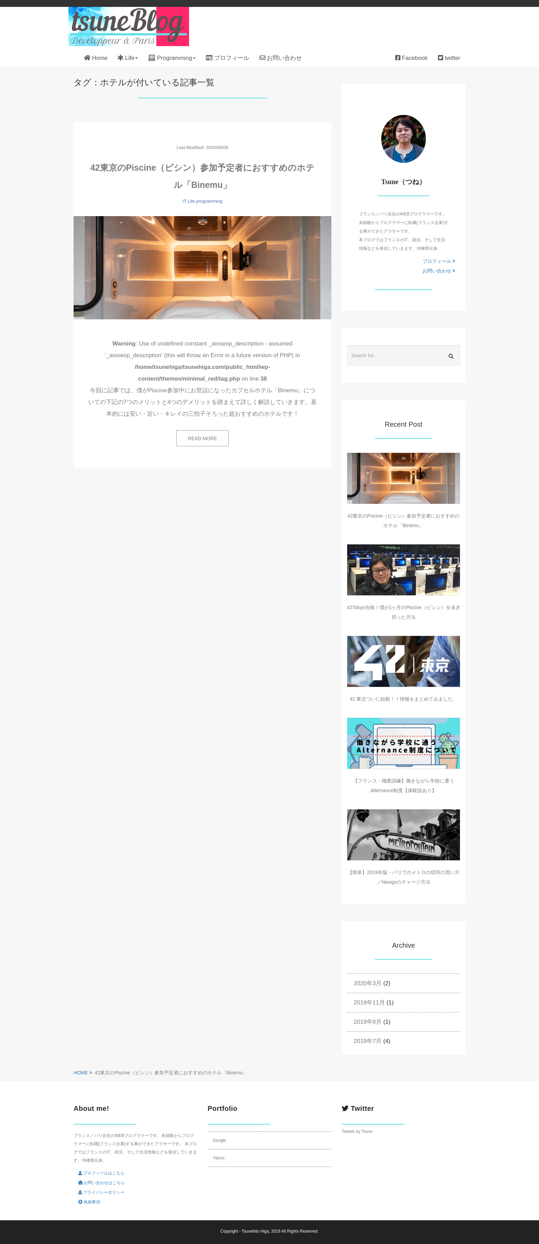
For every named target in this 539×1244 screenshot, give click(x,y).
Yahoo (218, 1158)
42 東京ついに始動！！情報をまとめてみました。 (403, 699)
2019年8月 (368, 1022)
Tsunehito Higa (255, 1231)
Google (219, 1140)
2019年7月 (368, 1041)
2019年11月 (369, 1002)
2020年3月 (368, 983)
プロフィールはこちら (101, 1173)
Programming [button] (172, 58)
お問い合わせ (281, 58)
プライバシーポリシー (101, 1192)
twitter (449, 58)
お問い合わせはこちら (101, 1182)
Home (96, 58)
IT (184, 201)
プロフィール (227, 58)
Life (191, 201)
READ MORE (202, 438)
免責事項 (89, 1202)
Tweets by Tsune (357, 1131)
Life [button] (128, 58)
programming (209, 201)
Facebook (411, 58)
